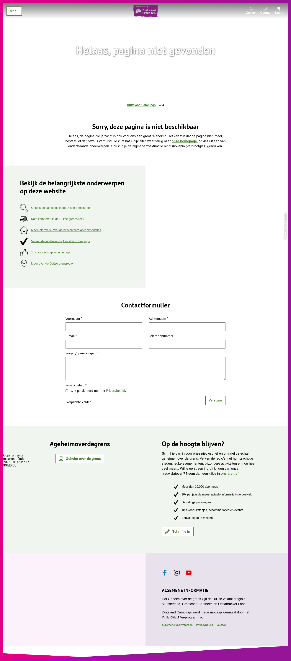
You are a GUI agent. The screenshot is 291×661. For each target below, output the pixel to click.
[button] (79, 458)
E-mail (71, 336)
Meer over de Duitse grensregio (52, 263)
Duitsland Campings (141, 105)
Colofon (222, 625)
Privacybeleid (76, 385)
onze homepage (184, 141)
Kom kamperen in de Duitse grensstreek (57, 219)
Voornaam (74, 319)
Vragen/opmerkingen (82, 353)
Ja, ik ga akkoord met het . (98, 390)
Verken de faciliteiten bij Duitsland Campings (60, 241)
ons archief (229, 473)
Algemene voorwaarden (177, 625)
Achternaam (158, 319)
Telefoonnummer (161, 336)
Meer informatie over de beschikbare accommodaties (66, 230)
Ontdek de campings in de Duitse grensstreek (61, 207)
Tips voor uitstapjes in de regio (51, 252)
